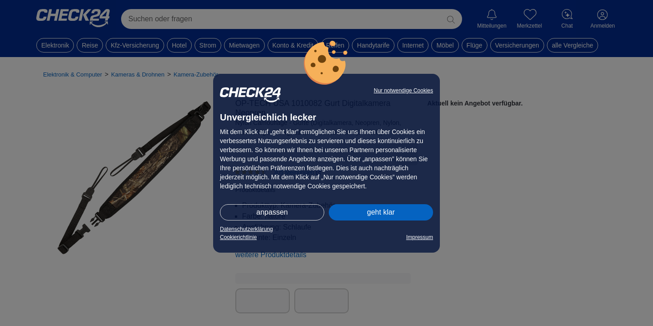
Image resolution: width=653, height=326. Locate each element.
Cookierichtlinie (238, 237)
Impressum (419, 237)
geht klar (381, 212)
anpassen (272, 212)
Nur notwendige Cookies (403, 90)
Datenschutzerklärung (246, 229)
